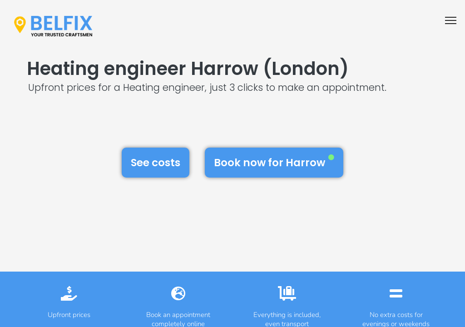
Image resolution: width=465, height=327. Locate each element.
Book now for (274, 162)
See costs (155, 162)
